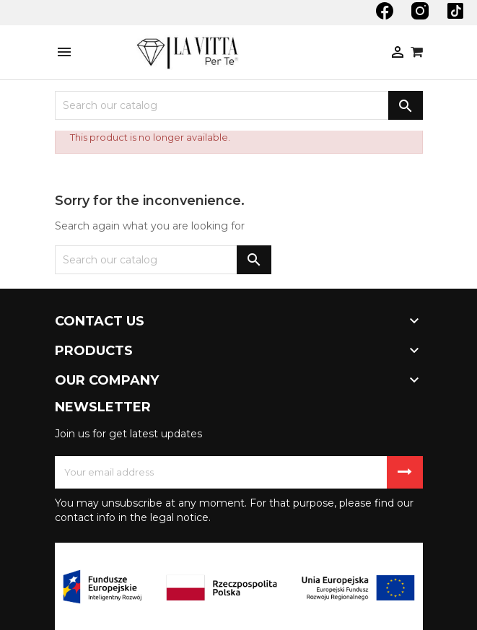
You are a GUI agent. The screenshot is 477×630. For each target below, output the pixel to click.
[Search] (239, 105)
